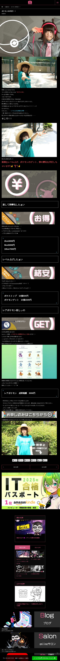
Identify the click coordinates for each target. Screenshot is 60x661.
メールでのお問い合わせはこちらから (44, 658)
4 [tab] (32, 533)
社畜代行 (4, 13)
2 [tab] (29, 533)
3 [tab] (30, 533)
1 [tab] (27, 533)
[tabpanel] (30, 531)
